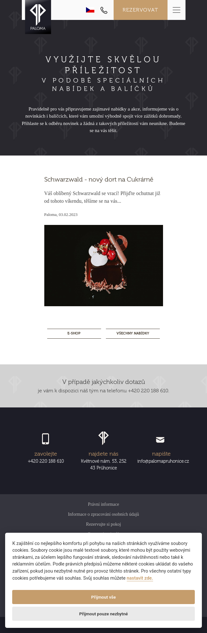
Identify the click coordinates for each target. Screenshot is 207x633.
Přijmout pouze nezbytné (103, 613)
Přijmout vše (103, 597)
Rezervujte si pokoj (103, 524)
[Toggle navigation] (176, 10)
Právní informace (103, 504)
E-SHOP (74, 333)
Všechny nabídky (132, 333)
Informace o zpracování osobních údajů (103, 514)
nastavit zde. (140, 578)
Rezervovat (140, 10)
